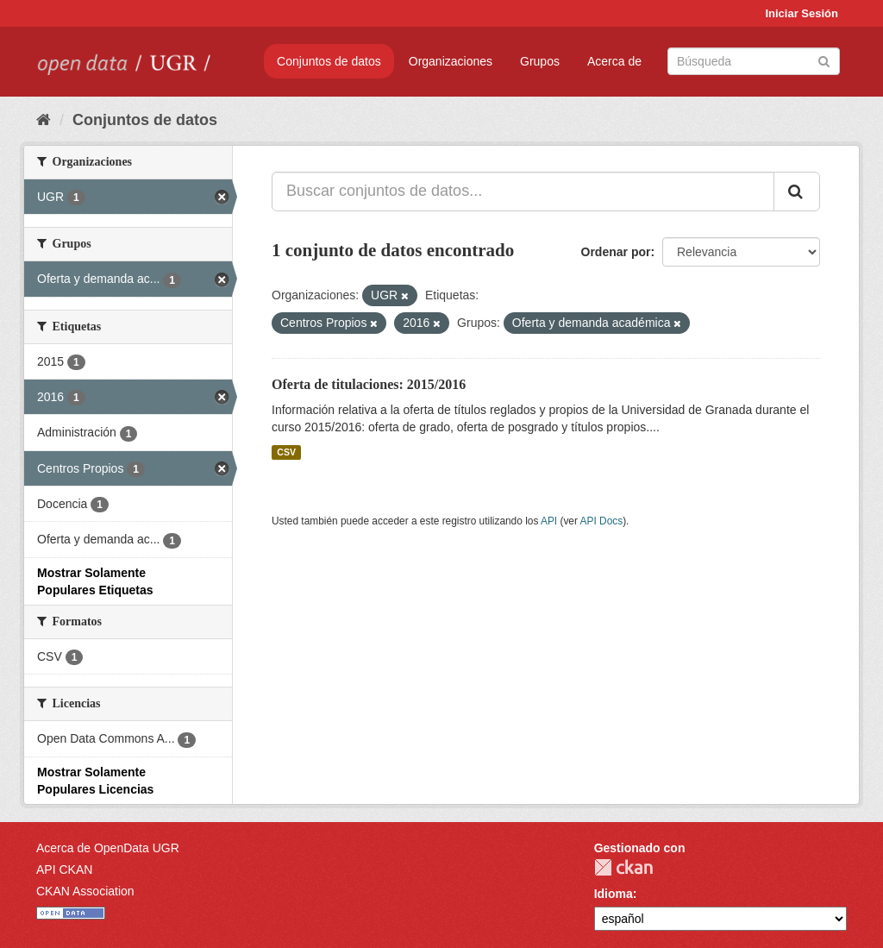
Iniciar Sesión (801, 13)
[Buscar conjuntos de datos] (753, 61)
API (549, 521)
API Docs (601, 521)
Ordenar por (616, 252)
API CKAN (64, 869)
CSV (286, 452)
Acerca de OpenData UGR (107, 848)
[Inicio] (43, 120)
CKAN (623, 867)
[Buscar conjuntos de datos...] (523, 191)
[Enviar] (824, 60)
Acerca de (614, 61)
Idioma (613, 894)
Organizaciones (450, 61)
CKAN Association (85, 891)
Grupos (540, 61)
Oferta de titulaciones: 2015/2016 (369, 384)
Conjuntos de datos (329, 61)
